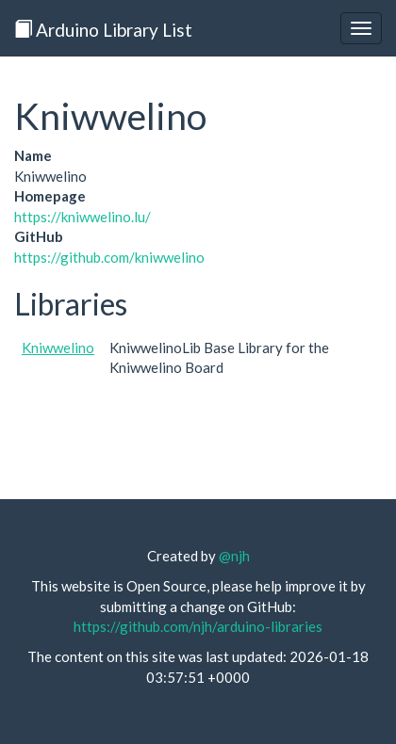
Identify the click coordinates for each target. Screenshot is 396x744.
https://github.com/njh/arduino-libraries (198, 626)
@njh (234, 555)
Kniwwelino (58, 347)
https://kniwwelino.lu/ (82, 216)
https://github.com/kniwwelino (109, 257)
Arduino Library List (103, 29)
